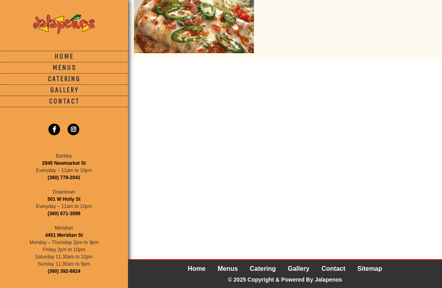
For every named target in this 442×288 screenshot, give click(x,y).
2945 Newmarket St (64, 163)
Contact (64, 101)
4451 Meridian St (64, 235)
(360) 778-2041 (64, 177)
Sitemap (369, 268)
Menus (64, 67)
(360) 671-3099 (64, 213)
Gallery (64, 90)
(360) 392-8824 (64, 271)
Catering (64, 78)
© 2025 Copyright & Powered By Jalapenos (285, 279)
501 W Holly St (64, 199)
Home (64, 56)
